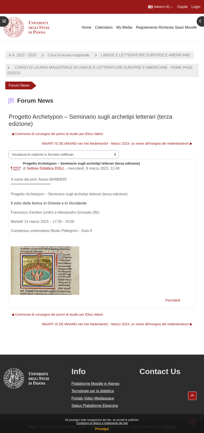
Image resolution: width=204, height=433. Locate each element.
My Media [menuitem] (124, 27)
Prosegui (102, 429)
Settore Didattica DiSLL (46, 168)
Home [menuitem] (86, 27)
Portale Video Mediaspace (92, 398)
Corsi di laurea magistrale (68, 55)
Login (195, 7)
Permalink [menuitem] (172, 300)
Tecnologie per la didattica (92, 391)
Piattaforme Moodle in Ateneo (95, 384)
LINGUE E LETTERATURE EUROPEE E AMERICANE (145, 55)
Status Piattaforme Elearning (94, 406)
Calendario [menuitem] (104, 27)
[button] (160, 7)
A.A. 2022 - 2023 (22, 55)
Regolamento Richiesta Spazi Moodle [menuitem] (166, 27)
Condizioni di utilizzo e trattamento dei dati (102, 423)
